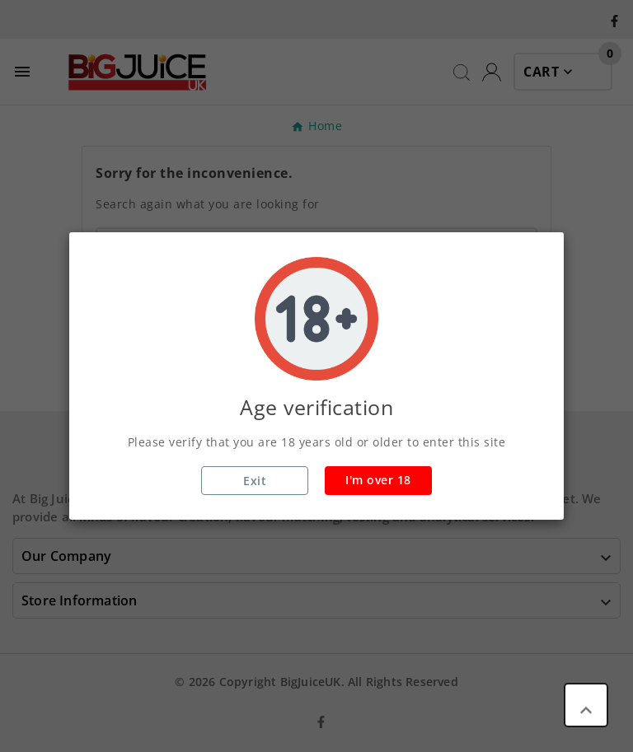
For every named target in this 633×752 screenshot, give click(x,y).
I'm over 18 (378, 480)
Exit (254, 480)
